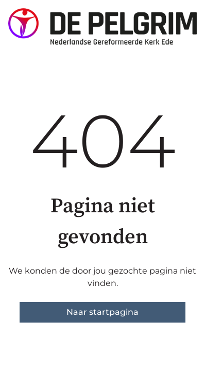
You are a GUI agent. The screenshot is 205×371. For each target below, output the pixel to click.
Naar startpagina (102, 312)
